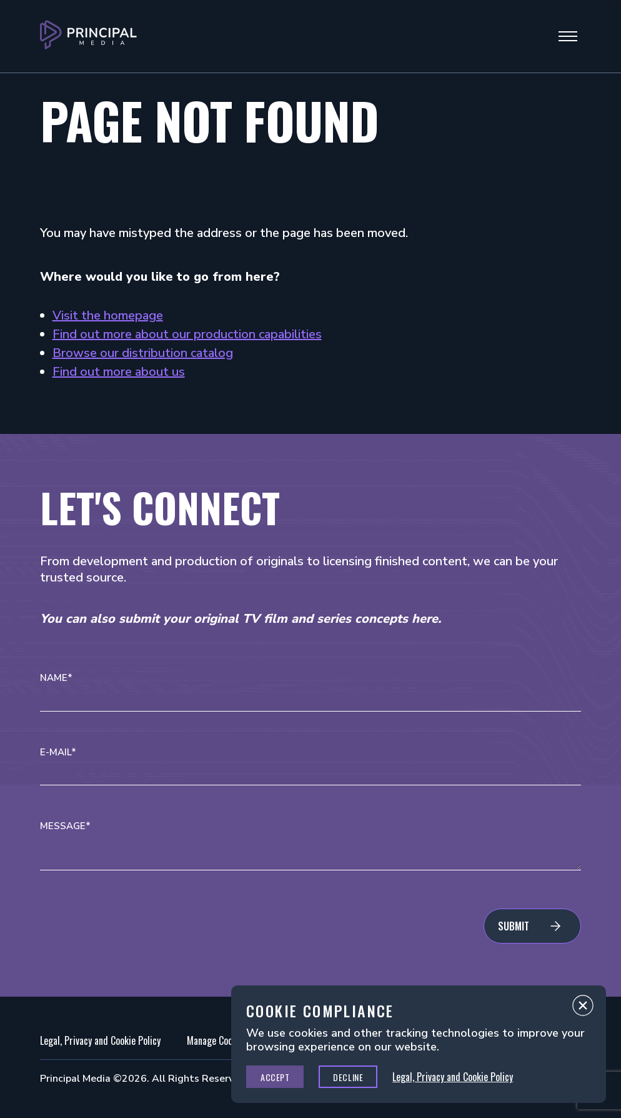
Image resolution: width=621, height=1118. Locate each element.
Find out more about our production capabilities (187, 334)
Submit (513, 926)
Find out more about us (118, 371)
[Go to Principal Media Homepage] (88, 36)
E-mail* (58, 752)
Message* (65, 826)
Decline (348, 1077)
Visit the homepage (107, 315)
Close (583, 1008)
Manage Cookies (217, 1040)
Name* (56, 678)
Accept (275, 1077)
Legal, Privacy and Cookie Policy (100, 1040)
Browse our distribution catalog (142, 353)
